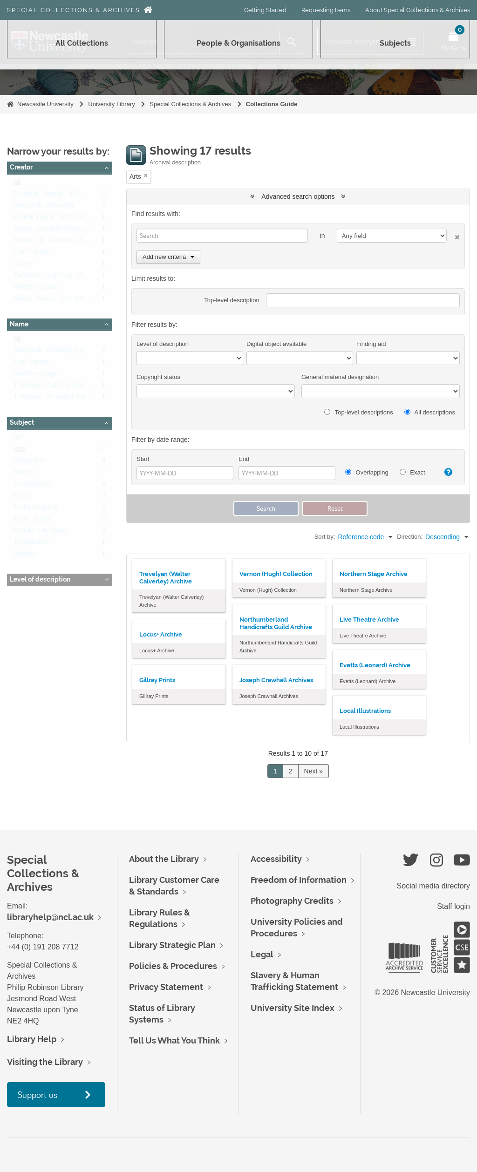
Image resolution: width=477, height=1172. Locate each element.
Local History (32, 485)
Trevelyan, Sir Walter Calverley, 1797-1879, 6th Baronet (94, 398)
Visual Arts (29, 462)
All (17, 184)
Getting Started (265, 10)
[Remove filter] (146, 175)
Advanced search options (297, 196)
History (24, 474)
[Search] (203, 42)
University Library (111, 104)
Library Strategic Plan (172, 945)
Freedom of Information (299, 880)
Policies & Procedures (173, 966)
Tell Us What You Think (174, 1040)
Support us (37, 1094)
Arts (19, 450)
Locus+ (24, 265)
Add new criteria (168, 256)
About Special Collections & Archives (417, 10)
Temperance (31, 544)
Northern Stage (36, 288)
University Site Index (292, 1008)
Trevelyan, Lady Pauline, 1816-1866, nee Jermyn (85, 387)
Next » (313, 771)
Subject (22, 422)
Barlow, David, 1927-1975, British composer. (78, 219)
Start (142, 458)
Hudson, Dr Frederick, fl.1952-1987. (65, 242)
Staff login (453, 906)
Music (22, 497)
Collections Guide (272, 104)
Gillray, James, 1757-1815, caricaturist (69, 300)
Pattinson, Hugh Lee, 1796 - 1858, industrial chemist (89, 277)
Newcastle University (45, 104)
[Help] (445, 472)
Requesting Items (325, 10)
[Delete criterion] (453, 235)
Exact (412, 472)
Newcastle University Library (55, 352)
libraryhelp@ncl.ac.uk (50, 917)
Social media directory (433, 886)
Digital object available (276, 343)
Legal (262, 954)
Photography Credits (292, 901)
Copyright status (158, 376)
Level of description (40, 579)
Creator (21, 167)
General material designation (340, 376)
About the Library (164, 859)
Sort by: (324, 536)
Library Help (31, 1039)
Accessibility (276, 859)
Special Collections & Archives (73, 10)
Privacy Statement (166, 987)
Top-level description (231, 300)
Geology (26, 555)
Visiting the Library (45, 1062)
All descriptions (429, 412)
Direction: (409, 536)
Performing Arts (36, 509)
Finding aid (371, 343)
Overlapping (366, 472)
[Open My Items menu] (453, 42)
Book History (32, 520)
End (243, 458)
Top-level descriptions (358, 412)
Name (19, 324)
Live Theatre (32, 253)
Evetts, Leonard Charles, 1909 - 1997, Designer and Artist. (98, 230)
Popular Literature (39, 532)
